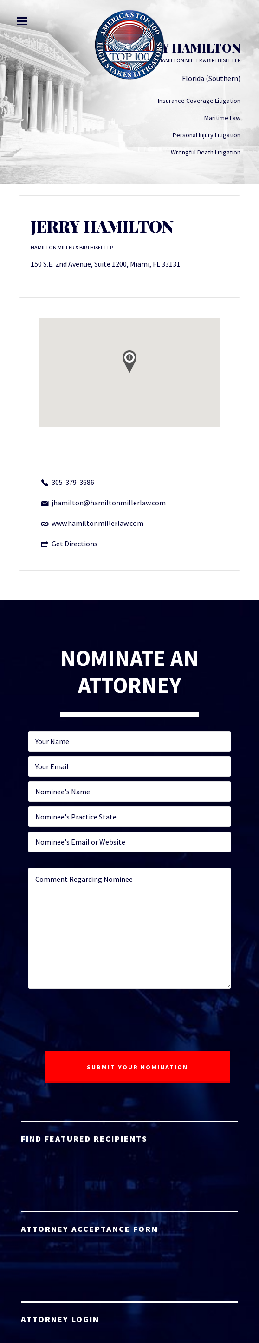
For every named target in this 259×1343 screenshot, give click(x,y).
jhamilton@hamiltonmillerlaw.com (109, 502)
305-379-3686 (73, 482)
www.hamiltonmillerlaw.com (97, 523)
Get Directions (74, 543)
